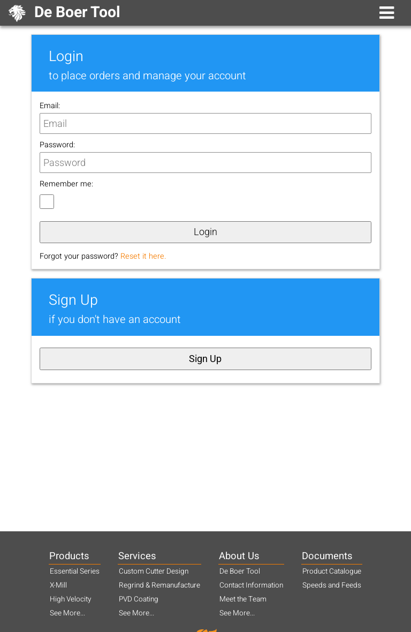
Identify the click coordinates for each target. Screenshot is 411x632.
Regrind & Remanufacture (159, 585)
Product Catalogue (331, 571)
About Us (239, 556)
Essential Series (75, 571)
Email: (50, 105)
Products (69, 556)
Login (205, 232)
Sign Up (205, 358)
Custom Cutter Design (153, 571)
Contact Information (251, 585)
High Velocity (70, 599)
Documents (327, 556)
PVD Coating (138, 599)
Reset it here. (143, 256)
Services (137, 556)
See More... (67, 613)
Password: (57, 145)
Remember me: (66, 184)
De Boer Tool (239, 571)
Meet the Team (243, 599)
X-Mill (58, 585)
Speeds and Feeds (331, 585)
